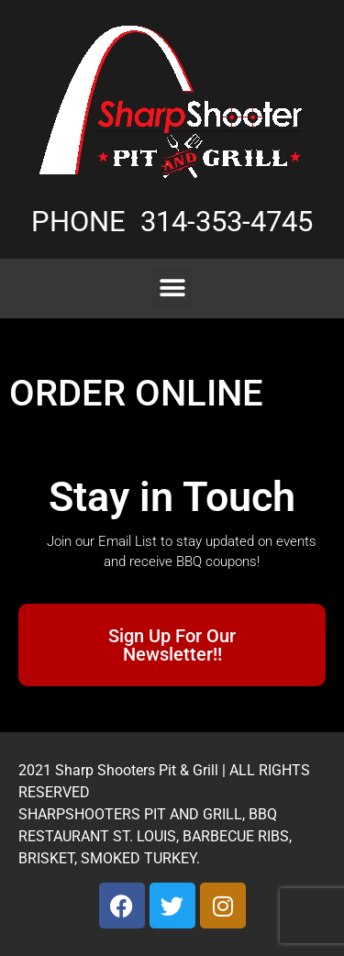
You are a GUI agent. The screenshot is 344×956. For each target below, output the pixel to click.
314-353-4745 (226, 222)
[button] (172, 288)
